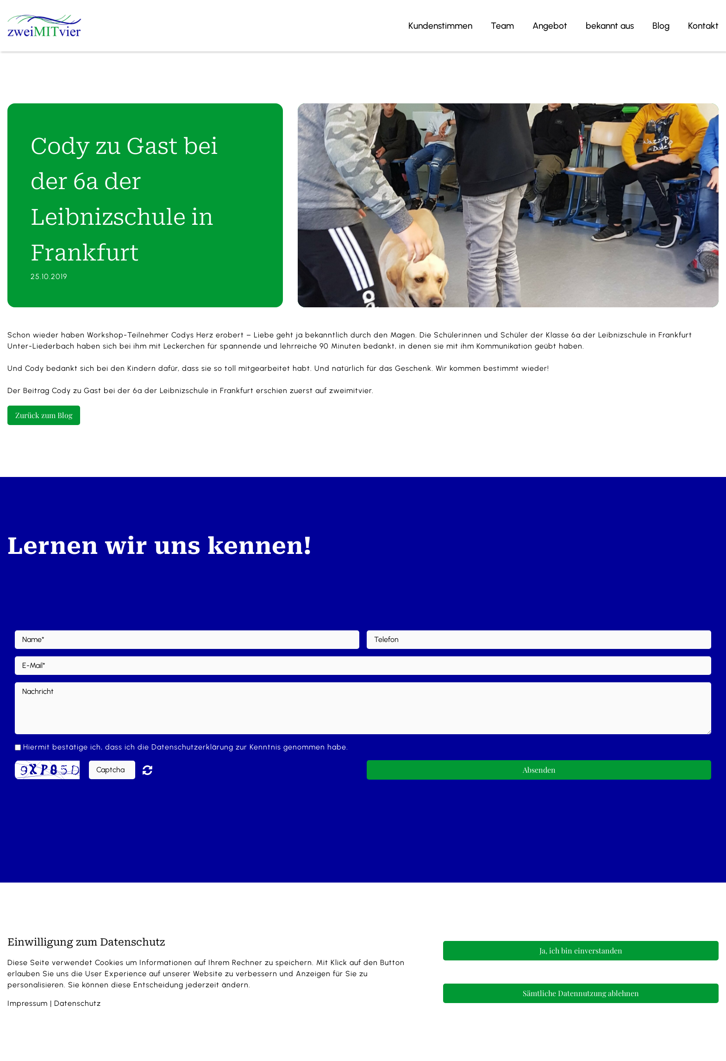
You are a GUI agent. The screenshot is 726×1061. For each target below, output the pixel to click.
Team (502, 25)
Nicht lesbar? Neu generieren (154, 769)
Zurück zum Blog (43, 415)
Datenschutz (77, 1003)
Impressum (27, 1003)
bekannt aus (610, 25)
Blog (661, 25)
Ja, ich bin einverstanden (580, 950)
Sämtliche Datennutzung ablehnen (581, 993)
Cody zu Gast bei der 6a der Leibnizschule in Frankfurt (153, 390)
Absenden (539, 770)
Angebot (549, 25)
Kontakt (703, 25)
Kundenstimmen (440, 25)
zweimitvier (350, 390)
